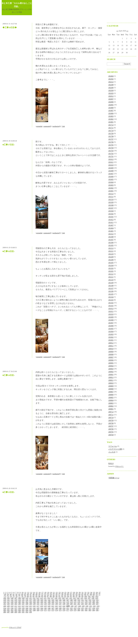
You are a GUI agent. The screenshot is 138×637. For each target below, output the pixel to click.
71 (99, 594)
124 (78, 598)
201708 (110, 136)
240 (27, 608)
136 (27, 600)
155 (97, 600)
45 (25, 594)
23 (59, 592)
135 (23, 600)
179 (90, 602)
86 (45, 596)
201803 (110, 116)
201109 (110, 283)
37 (99, 592)
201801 (110, 122)
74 (11, 596)
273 (52, 610)
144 (56, 600)
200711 (110, 415)
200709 (110, 420)
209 (8, 606)
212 (19, 606)
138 (34, 600)
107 (15, 598)
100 (85, 596)
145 (60, 600)
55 (54, 594)
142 (49, 600)
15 (37, 592)
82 (33, 596)
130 (4, 600)
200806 (110, 394)
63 (76, 594)
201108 (110, 285)
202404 (110, 76)
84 (39, 596)
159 (15, 602)
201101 (110, 306)
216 (34, 606)
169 (52, 602)
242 (34, 608)
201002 (110, 337)
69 (94, 594)
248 (56, 608)
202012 (110, 96)
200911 (110, 346)
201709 (110, 133)
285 (97, 610)
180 (93, 602)
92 (62, 596)
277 (67, 610)
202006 (110, 102)
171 (60, 602)
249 (60, 608)
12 (28, 592)
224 (64, 606)
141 (45, 600)
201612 (110, 159)
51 (42, 594)
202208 (110, 85)
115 (45, 598)
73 (8, 596)
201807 (110, 110)
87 (48, 596)
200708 (110, 423)
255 (82, 608)
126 (85, 598)
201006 (110, 326)
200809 (110, 386)
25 (65, 592)
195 (52, 604)
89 (54, 596)
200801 (110, 409)
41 (13, 594)
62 (74, 594)
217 (38, 606)
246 (49, 608)
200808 (110, 389)
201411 (110, 222)
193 (45, 604)
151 (82, 600)
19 (48, 592)
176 (78, 602)
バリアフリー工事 (115, 449)
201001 (110, 340)
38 (5, 594)
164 (34, 602)
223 (60, 606)
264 (19, 610)
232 (94, 606)
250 (64, 608)
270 (41, 610)
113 (38, 598)
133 (15, 600)
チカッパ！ (119, 466)
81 (31, 596)
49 (36, 594)
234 (4, 608)
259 (97, 608)
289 (15, 612)
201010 (110, 314)
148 (71, 600)
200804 (110, 400)
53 (48, 594)
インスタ (111, 452)
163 (30, 602)
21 (54, 592)
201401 (110, 231)
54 (51, 594)
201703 (110, 151)
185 (15, 604)
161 (23, 602)
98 (79, 596)
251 (67, 608)
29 (77, 592)
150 (78, 600)
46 (28, 594)
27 (71, 592)
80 (28, 596)
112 (34, 598)
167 (45, 602)
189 (30, 604)
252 (71, 608)
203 (82, 604)
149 (75, 600)
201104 (110, 297)
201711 (110, 128)
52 (45, 594)
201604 (110, 182)
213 (23, 606)
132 (12, 600)
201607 (110, 174)
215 (30, 606)
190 (34, 604)
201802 (110, 119)
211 (15, 606)
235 (8, 608)
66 (85, 594)
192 (41, 604)
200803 (110, 403)
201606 (110, 176)
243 (38, 608)
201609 (110, 168)
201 (75, 604)
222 (56, 606)
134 (19, 600)
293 (30, 612)
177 (82, 602)
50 (39, 594)
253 (75, 608)
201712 (110, 125)
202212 (110, 82)
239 (23, 608)
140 (41, 600)
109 (23, 598)
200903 (110, 369)
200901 (110, 374)
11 (25, 592)
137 (30, 600)
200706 (110, 429)
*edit (63, 126)
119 (59, 598)
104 (4, 598)
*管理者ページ (113, 478)
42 (16, 594)
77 (19, 596)
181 (97, 602)
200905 (110, 363)
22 (57, 592)
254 (78, 608)
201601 (110, 191)
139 (38, 600)
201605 (110, 179)
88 (51, 596)
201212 (110, 248)
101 (89, 596)
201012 (110, 308)
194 (49, 604)
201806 (110, 113)
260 (4, 610)
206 (93, 604)
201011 (110, 311)
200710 (110, 417)
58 (62, 594)
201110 (110, 280)
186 (19, 604)
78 (22, 596)
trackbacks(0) (57, 126)
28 (74, 592)
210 (12, 606)
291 (23, 612)
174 (71, 602)
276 (64, 610)
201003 (110, 334)
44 (22, 594)
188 (27, 604)
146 (64, 600)
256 (86, 608)
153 (90, 600)
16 (39, 592)
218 (41, 606)
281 (82, 610)
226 (72, 606)
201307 (110, 240)
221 (52, 606)
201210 (110, 254)
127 (89, 598)
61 (71, 594)
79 (25, 596)
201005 (110, 328)
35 (94, 592)
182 (4, 604)
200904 (110, 366)
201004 (110, 331)
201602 (110, 188)
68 (91, 594)
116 (48, 598)
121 (67, 598)
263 (15, 610)
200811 (110, 380)
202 (78, 604)
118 (56, 598)
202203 (110, 93)
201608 (110, 171)
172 (64, 602)
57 (59, 594)
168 (49, 602)
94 (68, 596)
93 (65, 596)
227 (75, 606)
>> (127, 31)
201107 (110, 288)
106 (12, 598)
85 (42, 596)
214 (27, 606)
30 (79, 592)
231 (90, 606)
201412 (110, 219)
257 (90, 608)
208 (4, 606)
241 (30, 608)
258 (93, 608)
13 (31, 592)
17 (42, 592)
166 (41, 602)
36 (97, 592)
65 (82, 594)
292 (27, 612)
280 (78, 610)
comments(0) (47, 126)
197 (60, 604)
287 (8, 612)
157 (8, 602)
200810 (110, 383)
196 (56, 604)
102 (93, 596)
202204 (110, 90)
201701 (110, 156)
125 (81, 598)
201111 (110, 277)
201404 (110, 228)
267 (30, 610)
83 (36, 596)
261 (8, 610)
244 (41, 608)
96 (74, 596)
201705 (110, 145)
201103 (110, 300)
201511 (110, 196)
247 (52, 608)
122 (70, 598)
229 (83, 606)
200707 (110, 426)
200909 (110, 351)
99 (82, 596)
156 (4, 602)
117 (52, 598)
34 (91, 592)
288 (12, 612)
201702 (110, 153)
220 (49, 606)
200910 (110, 349)
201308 (110, 237)
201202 (110, 268)
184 (12, 604)
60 (68, 594)
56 (56, 594)
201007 (110, 323)
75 (13, 596)
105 (8, 598)
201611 (110, 162)
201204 (110, 265)
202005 (110, 105)
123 (74, 598)
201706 (110, 142)
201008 (110, 320)
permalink (39, 126)
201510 (110, 199)
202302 (110, 79)
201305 (110, 245)
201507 (110, 208)
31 (82, 592)
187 (23, 604)
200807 (110, 392)
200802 (110, 406)
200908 (110, 354)
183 (8, 604)
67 (88, 594)
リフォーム (112, 446)
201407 (110, 225)
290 (19, 612)
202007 (110, 99)
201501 (110, 217)
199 (67, 604)
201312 (110, 234)
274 (56, 610)
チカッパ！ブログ (15, 627)
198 (64, 604)
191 (38, 604)
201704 (110, 148)
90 (56, 596)
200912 (110, 343)
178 (86, 602)
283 (90, 610)
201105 (110, 294)
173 (67, 602)
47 (31, 594)
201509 (110, 202)
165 (38, 602)
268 (34, 610)
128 (93, 598)
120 (63, 598)
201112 (110, 274)
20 (51, 592)
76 (16, 596)
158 (12, 602)
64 (79, 594)
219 (45, 606)
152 (86, 600)
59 (65, 594)
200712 (110, 412)
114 (41, 598)
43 (19, 594)
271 (45, 610)
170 (56, 602)
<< (117, 31)
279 (75, 610)
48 (33, 594)
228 (79, 606)
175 (75, 602)
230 (86, 606)
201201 (110, 271)
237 (15, 608)
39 (8, 594)
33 (88, 592)
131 (8, 600)
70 (96, 594)
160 (19, 602)
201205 (110, 262)
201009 (110, 317)
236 (12, 608)
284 (93, 610)
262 (12, 610)
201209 (110, 257)
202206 (110, 87)
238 (19, 608)
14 (34, 592)
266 (27, 610)
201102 (110, 303)
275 (60, 610)
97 (76, 596)
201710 (110, 130)
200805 (110, 397)
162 (27, 602)
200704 (110, 435)
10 (22, 592)
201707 (110, 139)
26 (68, 592)
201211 (110, 251)
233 (98, 606)
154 (93, 600)
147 (67, 600)
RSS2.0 (110, 463)
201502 (110, 214)
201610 (110, 165)
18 (45, 592)
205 (90, 604)
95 (71, 596)
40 (11, 594)
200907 (110, 357)
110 (27, 598)
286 (4, 612)
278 (71, 610)
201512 (110, 194)
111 (30, 598)
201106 (110, 291)
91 (59, 596)
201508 (110, 205)
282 (86, 610)
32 (85, 592)
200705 (110, 432)
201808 (110, 108)
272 (49, 610)
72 (5, 596)
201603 (110, 185)
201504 (110, 211)
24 (62, 592)
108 (19, 598)
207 (97, 604)
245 (45, 608)
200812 (110, 377)
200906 (110, 360)
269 (38, 610)
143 (52, 600)
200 (71, 604)
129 (96, 598)
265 (23, 610)
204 (86, 604)
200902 (110, 372)
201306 (110, 242)
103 (96, 596)
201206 (110, 260)
